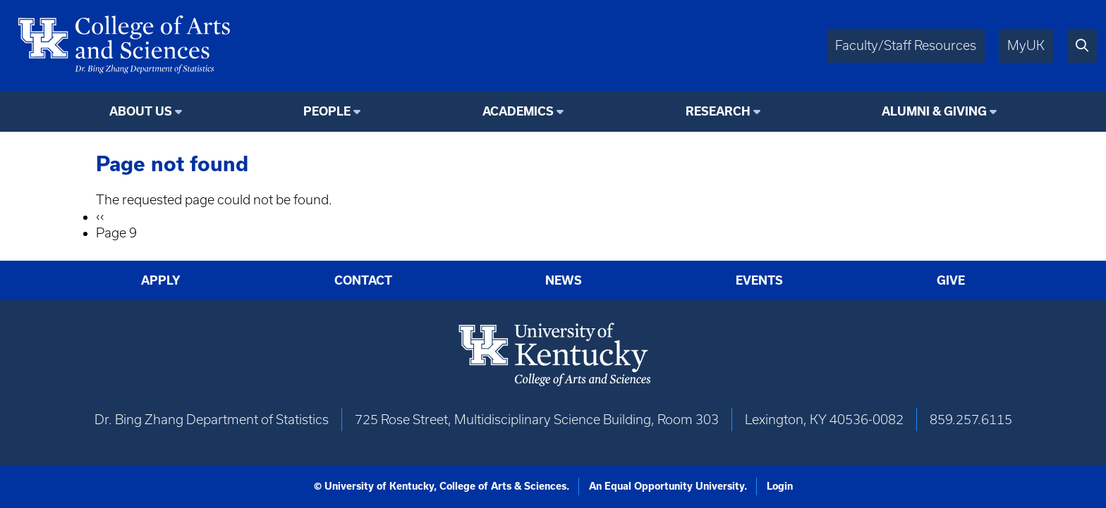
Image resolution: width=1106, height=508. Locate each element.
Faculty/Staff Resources (905, 45)
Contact (363, 280)
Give (951, 280)
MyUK (1026, 45)
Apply (161, 280)
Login (780, 486)
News (563, 280)
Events (759, 280)
